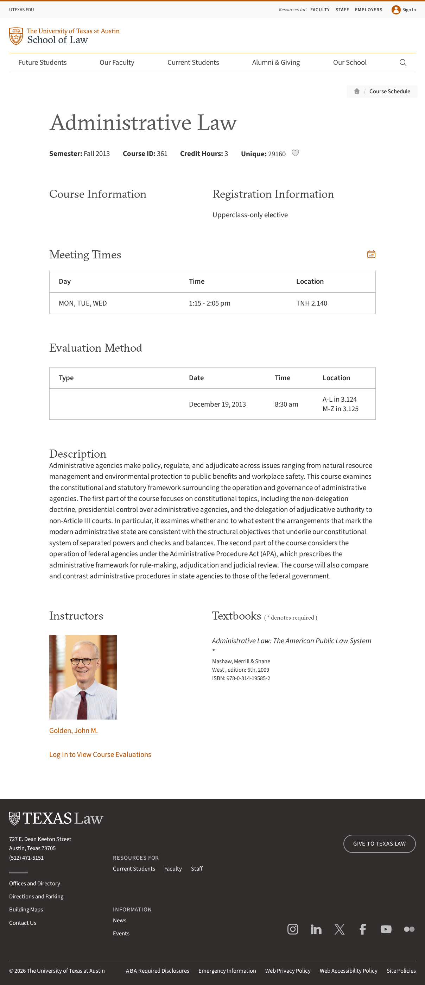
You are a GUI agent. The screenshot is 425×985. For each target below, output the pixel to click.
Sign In (404, 9)
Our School (354, 62)
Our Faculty (122, 62)
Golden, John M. (83, 685)
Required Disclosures (157, 971)
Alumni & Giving (281, 62)
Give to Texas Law (379, 844)
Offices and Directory (34, 883)
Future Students (47, 62)
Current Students (198, 62)
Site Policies (401, 971)
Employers (369, 9)
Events (121, 933)
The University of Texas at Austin (66, 971)
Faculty (320, 9)
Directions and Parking (36, 896)
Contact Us (22, 923)
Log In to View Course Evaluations (100, 754)
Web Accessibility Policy (349, 971)
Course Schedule (389, 91)
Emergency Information (227, 971)
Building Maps (26, 909)
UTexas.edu (21, 9)
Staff (342, 9)
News (119, 920)
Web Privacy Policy (288, 971)
